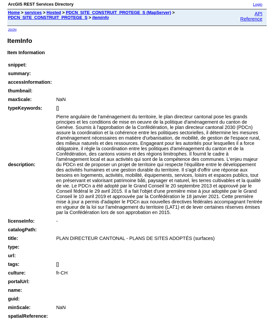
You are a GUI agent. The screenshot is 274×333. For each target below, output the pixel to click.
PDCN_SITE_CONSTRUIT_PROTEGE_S (47, 17)
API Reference (251, 16)
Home (14, 12)
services (33, 12)
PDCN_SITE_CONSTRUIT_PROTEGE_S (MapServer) (118, 12)
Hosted (54, 12)
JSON (12, 29)
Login (257, 4)
